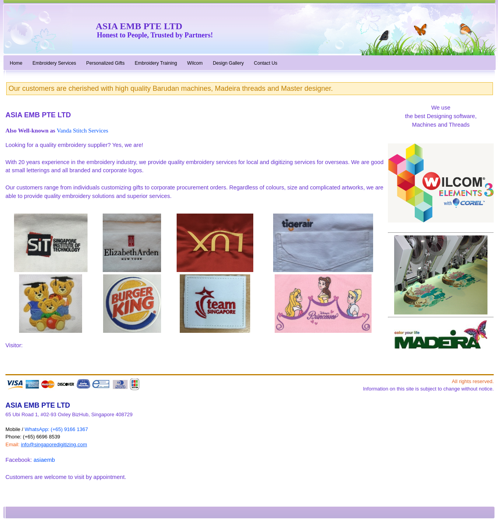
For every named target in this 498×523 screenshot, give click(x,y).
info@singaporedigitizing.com (54, 444)
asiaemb (44, 460)
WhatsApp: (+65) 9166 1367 (56, 429)
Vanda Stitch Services (82, 130)
